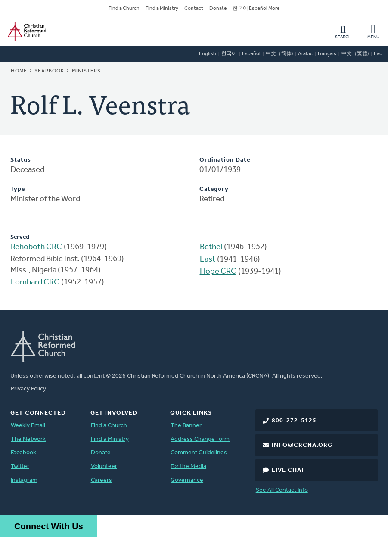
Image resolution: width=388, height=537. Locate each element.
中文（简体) (279, 53)
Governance (187, 480)
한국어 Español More (256, 8)
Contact (193, 8)
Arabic (305, 53)
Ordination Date (224, 160)
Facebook (23, 453)
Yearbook (49, 71)
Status (20, 160)
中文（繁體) (355, 53)
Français (327, 53)
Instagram (24, 480)
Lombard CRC (35, 282)
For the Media (188, 466)
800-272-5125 (294, 421)
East (207, 260)
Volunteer (104, 466)
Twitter (20, 466)
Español (251, 53)
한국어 (229, 53)
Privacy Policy (28, 389)
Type (17, 189)
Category (214, 189)
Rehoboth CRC (36, 247)
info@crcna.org (302, 445)
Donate (218, 8)
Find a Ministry (162, 8)
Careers (101, 480)
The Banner (186, 425)
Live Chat (288, 470)
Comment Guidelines (199, 453)
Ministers (86, 71)
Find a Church (124, 8)
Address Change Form (200, 439)
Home (19, 71)
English (207, 53)
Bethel (211, 247)
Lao (378, 53)
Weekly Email (28, 425)
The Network (28, 439)
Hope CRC (218, 272)
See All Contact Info (282, 490)
